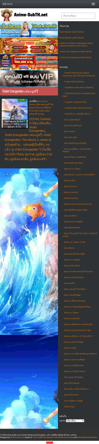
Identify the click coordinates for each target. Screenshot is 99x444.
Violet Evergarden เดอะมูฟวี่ (23, 135)
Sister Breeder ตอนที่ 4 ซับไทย (71, 32)
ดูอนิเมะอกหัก (19, 159)
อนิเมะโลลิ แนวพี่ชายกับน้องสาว (76, 389)
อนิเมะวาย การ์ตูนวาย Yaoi (74, 242)
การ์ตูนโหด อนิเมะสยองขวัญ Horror (78, 108)
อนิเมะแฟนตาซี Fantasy (73, 377)
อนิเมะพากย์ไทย (70, 216)
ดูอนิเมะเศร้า (38, 159)
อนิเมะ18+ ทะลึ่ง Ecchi (72, 126)
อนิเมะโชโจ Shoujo (71, 383)
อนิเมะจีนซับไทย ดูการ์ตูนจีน (75, 143)
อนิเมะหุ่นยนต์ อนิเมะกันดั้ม (74, 254)
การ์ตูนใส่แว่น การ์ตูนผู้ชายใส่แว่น (77, 114)
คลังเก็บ (62, 421)
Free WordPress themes (43, 437)
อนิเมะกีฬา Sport (70, 137)
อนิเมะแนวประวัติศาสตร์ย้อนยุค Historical (80, 354)
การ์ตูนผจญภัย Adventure (74, 82)
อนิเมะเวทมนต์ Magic (72, 295)
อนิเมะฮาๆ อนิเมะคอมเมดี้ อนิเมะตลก (78, 271)
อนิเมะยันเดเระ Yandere (73, 222)
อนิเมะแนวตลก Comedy (73, 342)
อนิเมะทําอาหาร (70, 186)
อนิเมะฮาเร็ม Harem (72, 266)
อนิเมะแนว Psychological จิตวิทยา (77, 307)
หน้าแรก (7, 3)
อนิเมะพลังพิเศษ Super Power (75, 210)
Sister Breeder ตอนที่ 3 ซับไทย (71, 38)
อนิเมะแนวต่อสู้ (70, 348)
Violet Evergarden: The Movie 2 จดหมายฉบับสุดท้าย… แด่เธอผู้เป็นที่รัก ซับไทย (14, 124)
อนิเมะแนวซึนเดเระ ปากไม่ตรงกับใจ (78, 336)
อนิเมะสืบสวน (69, 248)
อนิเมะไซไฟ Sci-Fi (71, 395)
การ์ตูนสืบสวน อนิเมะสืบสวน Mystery (78, 87)
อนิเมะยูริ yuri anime (72, 228)
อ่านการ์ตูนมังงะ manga (73, 401)
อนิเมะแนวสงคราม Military (74, 360)
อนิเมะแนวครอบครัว (72, 318)
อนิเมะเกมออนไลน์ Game (74, 277)
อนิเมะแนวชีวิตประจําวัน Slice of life (78, 324)
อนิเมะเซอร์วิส (69, 283)
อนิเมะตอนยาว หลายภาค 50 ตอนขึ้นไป (79, 175)
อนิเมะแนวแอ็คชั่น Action (74, 365)
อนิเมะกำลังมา (69, 131)
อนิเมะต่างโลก (69, 181)
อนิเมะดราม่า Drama (72, 169)
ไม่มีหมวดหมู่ (69, 407)
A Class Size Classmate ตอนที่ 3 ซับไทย (75, 57)
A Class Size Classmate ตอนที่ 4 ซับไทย (75, 52)
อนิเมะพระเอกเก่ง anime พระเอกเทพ (78, 204)
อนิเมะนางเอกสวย (71, 192)
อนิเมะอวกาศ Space (72, 260)
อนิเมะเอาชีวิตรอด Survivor (74, 301)
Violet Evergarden (37, 129)
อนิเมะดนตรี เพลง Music (73, 163)
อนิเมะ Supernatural (72, 120)
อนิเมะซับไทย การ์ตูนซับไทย (75, 157)
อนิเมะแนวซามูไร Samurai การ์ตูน (77, 330)
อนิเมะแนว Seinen (71, 313)
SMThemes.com (17, 437)
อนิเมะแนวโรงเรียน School (74, 371)
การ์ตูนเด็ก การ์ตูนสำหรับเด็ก (75, 102)
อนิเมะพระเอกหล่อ (71, 198)
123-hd (33, 119)
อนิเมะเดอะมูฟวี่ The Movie (74, 289)
